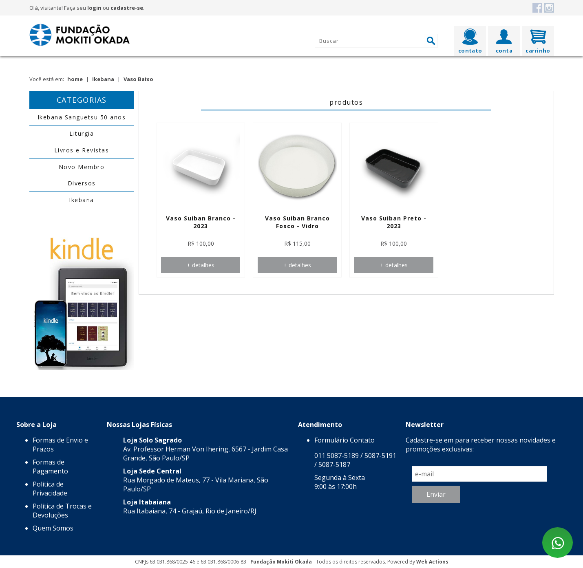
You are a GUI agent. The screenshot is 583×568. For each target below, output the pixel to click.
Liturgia (81, 133)
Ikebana (103, 79)
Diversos (82, 183)
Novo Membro (82, 167)
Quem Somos (53, 528)
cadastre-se (126, 7)
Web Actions (432, 561)
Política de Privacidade (50, 489)
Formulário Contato (344, 440)
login (94, 7)
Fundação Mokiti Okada (281, 561)
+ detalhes (200, 265)
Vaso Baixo (138, 79)
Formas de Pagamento (50, 467)
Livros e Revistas (81, 150)
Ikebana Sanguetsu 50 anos (82, 117)
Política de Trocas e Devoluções (62, 511)
